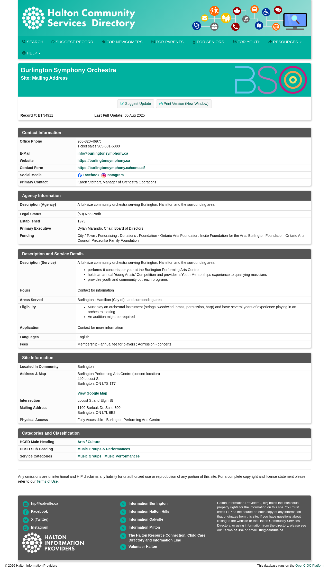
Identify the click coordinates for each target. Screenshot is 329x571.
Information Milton (144, 527)
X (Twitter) (39, 519)
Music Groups (90, 456)
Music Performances (122, 456)
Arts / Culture (89, 442)
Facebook (91, 175)
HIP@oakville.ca (270, 530)
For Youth (246, 42)
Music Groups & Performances (104, 449)
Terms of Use (47, 481)
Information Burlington (148, 503)
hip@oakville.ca (44, 503)
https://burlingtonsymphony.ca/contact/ (111, 168)
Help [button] (31, 53)
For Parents (167, 42)
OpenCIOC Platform (309, 565)
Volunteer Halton (143, 547)
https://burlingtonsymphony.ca (104, 160)
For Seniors (207, 42)
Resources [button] (285, 42)
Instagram (115, 175)
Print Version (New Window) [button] (183, 103)
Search (32, 42)
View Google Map (92, 393)
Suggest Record (72, 42)
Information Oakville (146, 519)
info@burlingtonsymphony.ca (103, 153)
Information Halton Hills (149, 511)
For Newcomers (122, 42)
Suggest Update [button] (136, 103)
